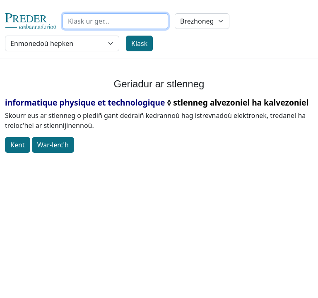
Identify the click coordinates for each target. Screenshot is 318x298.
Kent (17, 144)
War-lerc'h (53, 144)
